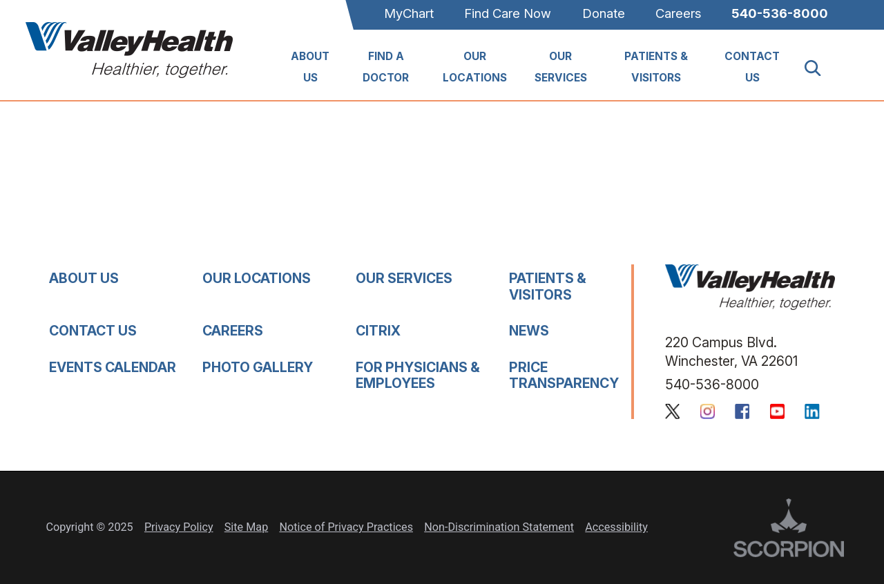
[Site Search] (821, 68)
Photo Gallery (257, 367)
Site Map (246, 527)
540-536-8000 (779, 13)
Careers (678, 13)
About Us (310, 67)
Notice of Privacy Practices (346, 527)
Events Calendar (112, 367)
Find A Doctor (386, 67)
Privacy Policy (178, 527)
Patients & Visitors (656, 67)
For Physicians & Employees (418, 375)
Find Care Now (507, 13)
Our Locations (475, 67)
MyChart (409, 13)
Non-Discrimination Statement (499, 527)
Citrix (378, 330)
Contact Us (752, 67)
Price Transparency (564, 375)
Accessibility (616, 527)
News (529, 330)
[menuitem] (310, 68)
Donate (603, 13)
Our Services (561, 67)
